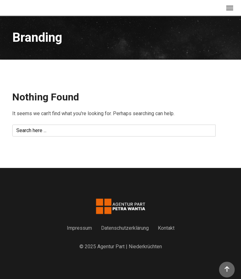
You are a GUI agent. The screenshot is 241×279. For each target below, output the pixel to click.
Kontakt (166, 228)
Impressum (79, 228)
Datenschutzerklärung (125, 228)
